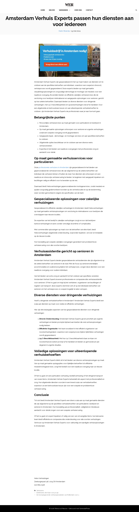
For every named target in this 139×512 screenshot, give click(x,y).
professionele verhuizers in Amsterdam (54, 167)
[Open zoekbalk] (136, 10)
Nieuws (52, 10)
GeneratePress (84, 508)
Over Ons (78, 10)
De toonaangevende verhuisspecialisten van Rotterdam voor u (57, 495)
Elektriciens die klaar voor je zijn (47, 492)
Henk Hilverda (64, 31)
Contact (89, 10)
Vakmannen (65, 10)
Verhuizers (40, 490)
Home (43, 10)
